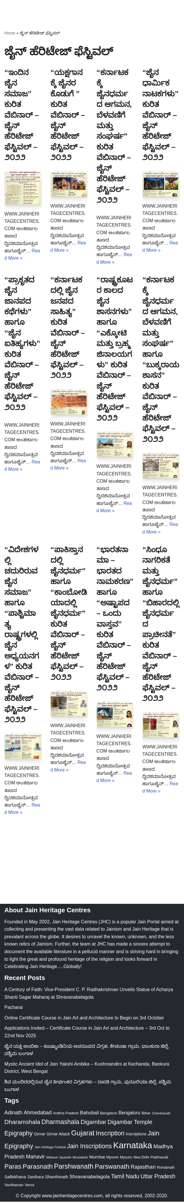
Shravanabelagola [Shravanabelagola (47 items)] (89, 1179)
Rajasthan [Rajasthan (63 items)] (143, 1169)
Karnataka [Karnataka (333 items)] (132, 1147)
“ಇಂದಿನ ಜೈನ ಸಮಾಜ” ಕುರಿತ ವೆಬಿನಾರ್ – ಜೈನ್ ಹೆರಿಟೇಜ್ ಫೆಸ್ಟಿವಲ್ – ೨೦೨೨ (21, 115)
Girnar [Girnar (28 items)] (39, 1136)
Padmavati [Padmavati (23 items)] (159, 1159)
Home (9, 33)
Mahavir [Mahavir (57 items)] (35, 1159)
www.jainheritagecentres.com (72, 1197)
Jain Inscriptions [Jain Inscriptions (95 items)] (89, 1148)
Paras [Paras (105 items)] (12, 1168)
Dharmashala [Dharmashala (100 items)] (60, 1124)
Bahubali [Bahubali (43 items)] (89, 1115)
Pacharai (13, 1009)
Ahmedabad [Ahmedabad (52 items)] (38, 1115)
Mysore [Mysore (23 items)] (112, 1159)
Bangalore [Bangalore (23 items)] (108, 1115)
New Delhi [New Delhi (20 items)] (141, 1160)
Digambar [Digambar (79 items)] (93, 1124)
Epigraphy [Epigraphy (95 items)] (18, 1135)
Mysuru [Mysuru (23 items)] (126, 1159)
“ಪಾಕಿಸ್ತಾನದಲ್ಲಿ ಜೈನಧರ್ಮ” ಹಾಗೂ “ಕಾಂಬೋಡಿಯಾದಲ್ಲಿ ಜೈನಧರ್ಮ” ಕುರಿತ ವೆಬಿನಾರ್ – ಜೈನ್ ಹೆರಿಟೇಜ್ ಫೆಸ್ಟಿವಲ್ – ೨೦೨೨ (68, 615)
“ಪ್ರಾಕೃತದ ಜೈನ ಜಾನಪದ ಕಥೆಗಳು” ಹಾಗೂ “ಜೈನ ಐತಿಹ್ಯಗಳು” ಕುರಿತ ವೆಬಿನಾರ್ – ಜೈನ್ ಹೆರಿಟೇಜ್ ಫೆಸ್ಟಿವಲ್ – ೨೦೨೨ (22, 344)
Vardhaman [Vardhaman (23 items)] (13, 1187)
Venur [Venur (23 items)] (30, 1187)
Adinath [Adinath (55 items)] (13, 1115)
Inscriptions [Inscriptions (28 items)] (136, 1136)
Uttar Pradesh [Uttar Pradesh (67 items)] (158, 1178)
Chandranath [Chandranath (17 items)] (161, 1115)
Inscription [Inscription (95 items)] (110, 1135)
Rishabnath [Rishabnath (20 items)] (165, 1170)
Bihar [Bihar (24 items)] (146, 1115)
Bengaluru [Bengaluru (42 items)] (129, 1115)
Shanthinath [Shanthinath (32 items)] (56, 1179)
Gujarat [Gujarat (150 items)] (82, 1135)
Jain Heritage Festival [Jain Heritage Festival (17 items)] (50, 1149)
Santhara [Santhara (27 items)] (35, 1179)
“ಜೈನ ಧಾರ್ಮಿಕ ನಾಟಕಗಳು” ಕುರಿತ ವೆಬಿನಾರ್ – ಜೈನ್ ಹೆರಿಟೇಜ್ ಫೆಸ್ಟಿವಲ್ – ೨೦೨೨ (160, 115)
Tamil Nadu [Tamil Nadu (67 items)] (125, 1178)
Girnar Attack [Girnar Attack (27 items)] (58, 1136)
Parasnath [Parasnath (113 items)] (38, 1168)
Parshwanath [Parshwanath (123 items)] (73, 1168)
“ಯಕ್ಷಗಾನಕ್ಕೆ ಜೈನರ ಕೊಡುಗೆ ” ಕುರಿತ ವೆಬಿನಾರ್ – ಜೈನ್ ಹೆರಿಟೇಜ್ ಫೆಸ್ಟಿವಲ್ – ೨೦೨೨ (67, 115)
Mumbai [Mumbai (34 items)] (97, 1159)
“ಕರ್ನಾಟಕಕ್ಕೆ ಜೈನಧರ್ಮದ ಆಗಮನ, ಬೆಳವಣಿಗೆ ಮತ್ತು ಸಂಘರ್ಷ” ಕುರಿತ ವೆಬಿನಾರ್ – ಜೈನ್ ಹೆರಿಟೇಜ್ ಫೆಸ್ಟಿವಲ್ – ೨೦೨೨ (114, 136)
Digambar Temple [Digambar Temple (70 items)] (130, 1124)
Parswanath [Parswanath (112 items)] (112, 1168)
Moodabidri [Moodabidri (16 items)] (80, 1159)
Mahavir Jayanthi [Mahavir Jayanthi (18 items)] (58, 1159)
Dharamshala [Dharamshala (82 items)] (22, 1124)
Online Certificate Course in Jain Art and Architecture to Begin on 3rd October (84, 1020)
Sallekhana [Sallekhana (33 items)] (15, 1179)
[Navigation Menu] (173, 6)
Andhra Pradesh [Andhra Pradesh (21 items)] (66, 1115)
